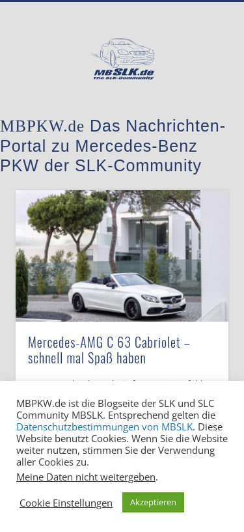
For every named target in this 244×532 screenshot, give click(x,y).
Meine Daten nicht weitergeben (86, 476)
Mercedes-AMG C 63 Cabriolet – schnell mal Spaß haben (109, 349)
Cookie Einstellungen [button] (66, 503)
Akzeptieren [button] (153, 502)
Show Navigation (197, 116)
